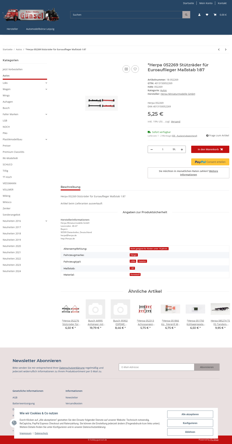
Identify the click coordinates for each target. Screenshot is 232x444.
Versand (175, 121)
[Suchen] (126, 14)
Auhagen (8, 101)
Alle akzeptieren (190, 414)
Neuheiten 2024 (12, 271)
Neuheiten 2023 (12, 264)
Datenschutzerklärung (72, 367)
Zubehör (142, 261)
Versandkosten (74, 403)
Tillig (5, 170)
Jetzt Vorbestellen (13, 69)
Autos (163, 90)
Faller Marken (10, 114)
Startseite (188, 3)
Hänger (134, 255)
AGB (15, 397)
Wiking (6, 195)
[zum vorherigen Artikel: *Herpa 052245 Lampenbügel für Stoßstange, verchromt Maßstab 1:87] (218, 49)
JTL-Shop (214, 439)
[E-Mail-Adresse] (156, 367)
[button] (199, 15)
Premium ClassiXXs (13, 151)
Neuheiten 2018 (12, 233)
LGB (5, 120)
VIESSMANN (9, 183)
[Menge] (162, 149)
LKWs (133, 261)
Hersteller (12, 29)
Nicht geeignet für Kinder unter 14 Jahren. (149, 248)
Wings (6, 95)
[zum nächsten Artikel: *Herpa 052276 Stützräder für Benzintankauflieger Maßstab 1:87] (225, 49)
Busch (6, 108)
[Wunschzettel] (207, 15)
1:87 (132, 268)
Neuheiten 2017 (12, 227)
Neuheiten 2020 (12, 246)
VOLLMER (8, 189)
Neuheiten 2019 (12, 239)
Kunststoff (135, 274)
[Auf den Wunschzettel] (135, 69)
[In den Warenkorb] (63, 61)
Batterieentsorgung (24, 403)
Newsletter (72, 397)
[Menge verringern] (151, 149)
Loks (5, 82)
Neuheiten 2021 (12, 252)
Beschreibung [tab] (70, 187)
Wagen (7, 89)
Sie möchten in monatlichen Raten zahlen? (188, 172)
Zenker (7, 208)
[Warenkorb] (220, 15)
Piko (5, 133)
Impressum (26, 433)
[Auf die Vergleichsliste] (126, 69)
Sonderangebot (11, 214)
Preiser (7, 145)
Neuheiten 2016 (12, 221)
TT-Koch (7, 177)
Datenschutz (41, 433)
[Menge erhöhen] (182, 149)
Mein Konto (205, 3)
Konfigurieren (190, 423)
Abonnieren (207, 367)
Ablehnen (190, 432)
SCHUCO (7, 164)
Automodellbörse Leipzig (40, 29)
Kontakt (222, 3)
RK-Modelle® (10, 158)
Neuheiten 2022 (12, 258)
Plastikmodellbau (12, 139)
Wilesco (7, 202)
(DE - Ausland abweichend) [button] (184, 135)
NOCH (6, 126)
